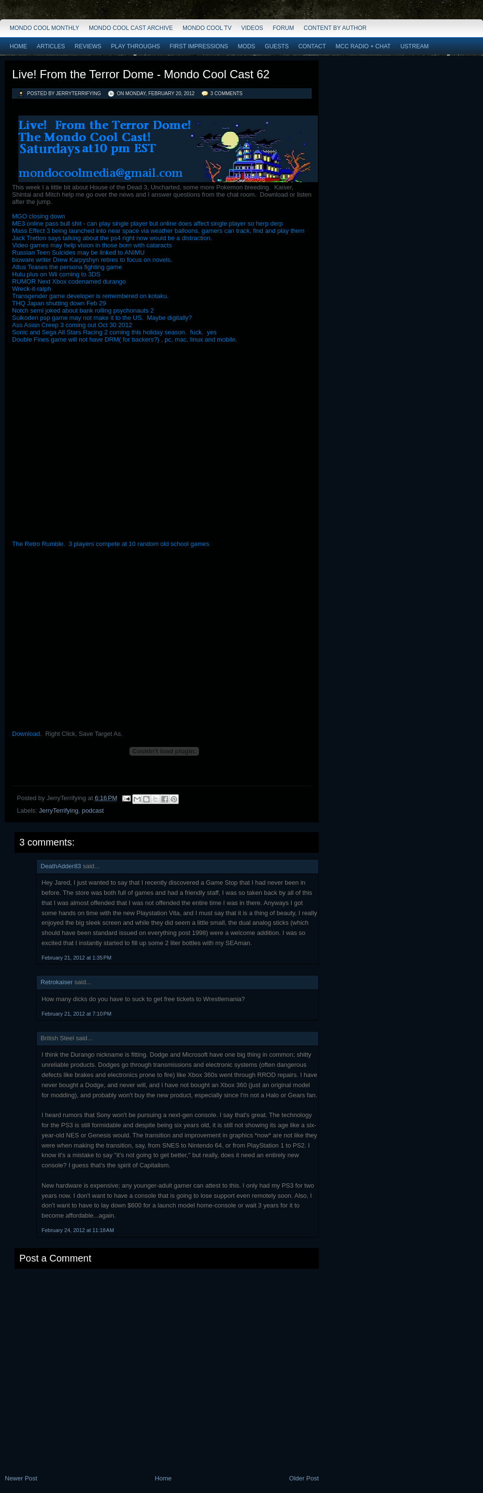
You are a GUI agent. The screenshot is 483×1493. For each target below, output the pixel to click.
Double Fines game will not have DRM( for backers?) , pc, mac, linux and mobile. (125, 339)
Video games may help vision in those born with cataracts (92, 245)
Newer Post (21, 1478)
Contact (312, 46)
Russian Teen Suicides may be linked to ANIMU (78, 252)
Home (18, 46)
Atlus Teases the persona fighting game (67, 267)
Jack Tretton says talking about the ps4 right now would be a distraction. (112, 238)
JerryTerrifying (59, 810)
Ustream (414, 46)
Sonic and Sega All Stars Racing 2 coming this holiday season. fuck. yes (114, 332)
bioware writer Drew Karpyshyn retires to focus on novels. (94, 259)
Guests (276, 46)
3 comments (227, 93)
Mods (246, 46)
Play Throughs (135, 46)
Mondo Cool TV (207, 28)
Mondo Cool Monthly (44, 28)
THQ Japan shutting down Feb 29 (59, 303)
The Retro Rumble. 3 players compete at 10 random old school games (110, 543)
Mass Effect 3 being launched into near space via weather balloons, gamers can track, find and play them (158, 230)
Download (26, 733)
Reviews (87, 46)
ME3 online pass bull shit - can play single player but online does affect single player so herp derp (147, 223)
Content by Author (335, 28)
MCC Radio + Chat (363, 46)
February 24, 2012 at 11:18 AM (78, 1230)
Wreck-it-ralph (31, 288)
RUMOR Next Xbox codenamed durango (69, 281)
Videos (252, 28)
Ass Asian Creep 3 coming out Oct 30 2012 (72, 325)
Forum (283, 28)
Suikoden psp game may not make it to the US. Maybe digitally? (103, 317)
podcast (93, 810)
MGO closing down (38, 216)
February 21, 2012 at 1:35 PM (77, 958)
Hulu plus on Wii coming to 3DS (56, 274)
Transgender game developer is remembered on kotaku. (90, 296)
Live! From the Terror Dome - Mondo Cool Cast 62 (141, 74)
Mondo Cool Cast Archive (131, 28)
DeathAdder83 (61, 866)
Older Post (304, 1478)
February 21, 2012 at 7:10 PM (77, 1014)
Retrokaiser (56, 982)
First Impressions (199, 46)
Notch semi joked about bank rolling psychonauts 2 (83, 310)
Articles (51, 46)
